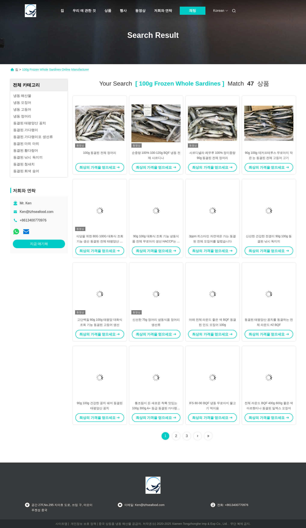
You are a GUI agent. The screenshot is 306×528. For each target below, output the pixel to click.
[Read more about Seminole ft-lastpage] (208, 436)
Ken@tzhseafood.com (36, 212)
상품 (107, 10)
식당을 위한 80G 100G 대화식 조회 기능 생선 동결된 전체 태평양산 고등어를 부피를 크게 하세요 (99, 241)
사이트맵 (61, 523)
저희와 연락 (163, 10)
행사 (123, 10)
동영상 (140, 10)
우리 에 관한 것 (84, 10)
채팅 (192, 10)
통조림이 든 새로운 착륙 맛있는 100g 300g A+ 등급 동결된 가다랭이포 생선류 (156, 408)
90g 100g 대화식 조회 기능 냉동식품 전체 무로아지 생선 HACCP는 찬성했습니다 (156, 241)
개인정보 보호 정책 (83, 523)
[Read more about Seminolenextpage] (197, 436)
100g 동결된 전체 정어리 (99, 152)
